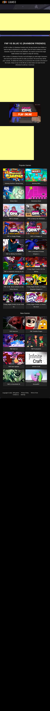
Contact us (16, 394)
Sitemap (23, 394)
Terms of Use (34, 392)
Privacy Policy (25, 392)
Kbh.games (16, 392)
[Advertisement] (25, 22)
